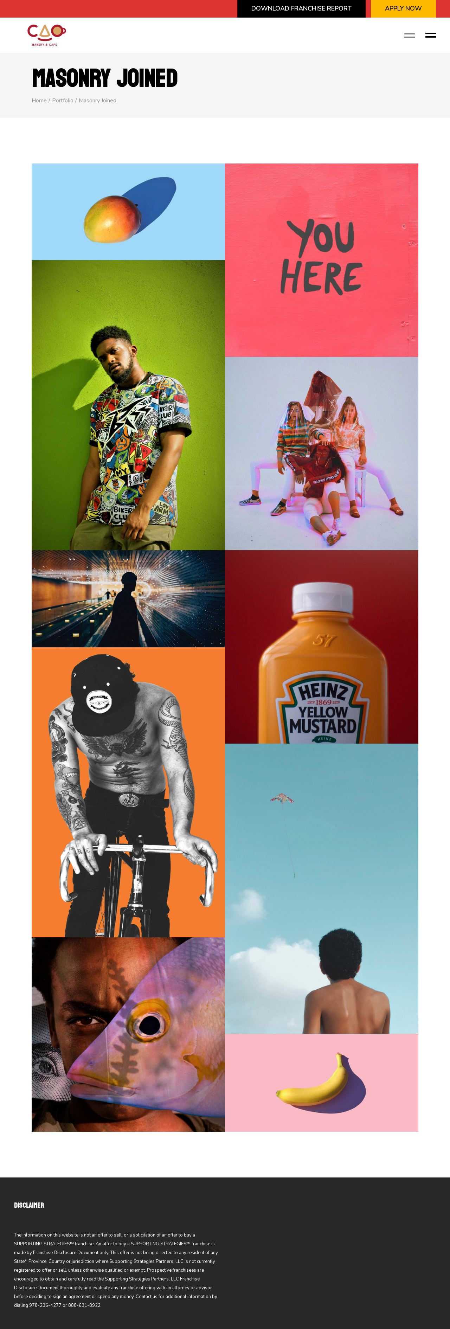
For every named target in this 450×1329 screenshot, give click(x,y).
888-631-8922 (84, 1305)
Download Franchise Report (301, 8)
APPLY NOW (403, 8)
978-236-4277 (45, 1305)
